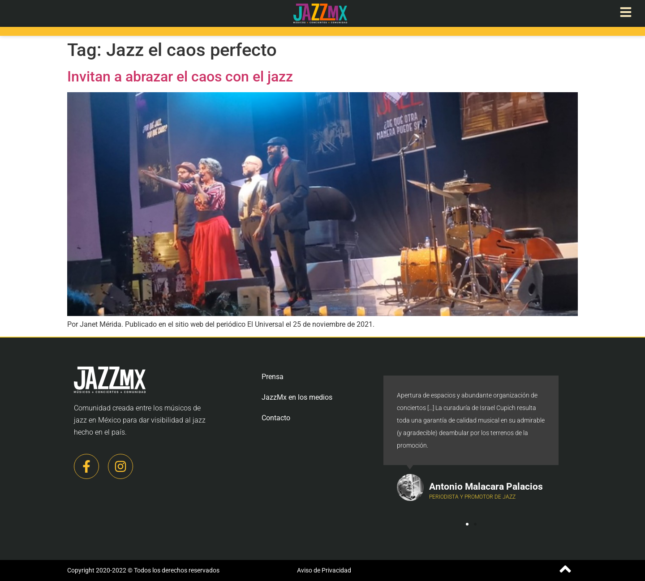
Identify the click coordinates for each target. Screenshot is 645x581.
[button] (467, 524)
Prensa (273, 376)
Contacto (276, 418)
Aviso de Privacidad (324, 570)
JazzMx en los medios (297, 397)
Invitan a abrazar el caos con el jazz (180, 76)
